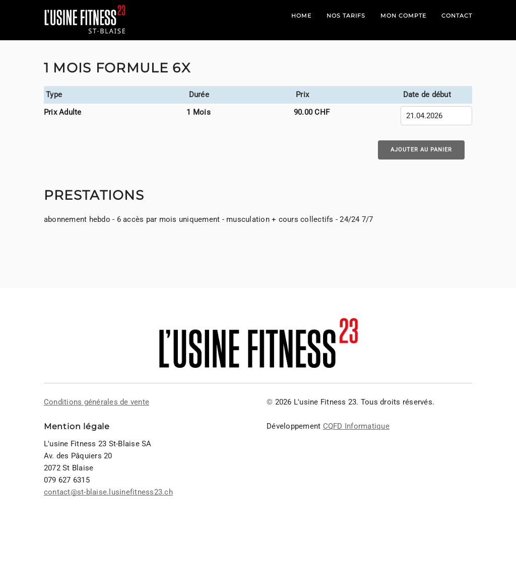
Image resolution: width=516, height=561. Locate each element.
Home (301, 15)
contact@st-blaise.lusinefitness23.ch (108, 492)
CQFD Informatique (356, 426)
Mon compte (403, 15)
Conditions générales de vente (96, 402)
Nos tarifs (346, 15)
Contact (456, 15)
